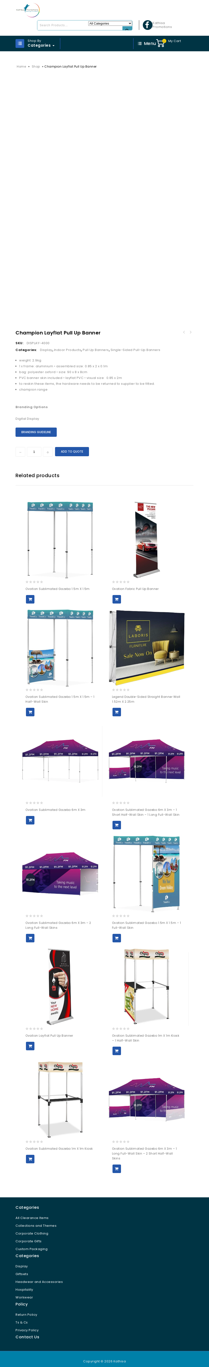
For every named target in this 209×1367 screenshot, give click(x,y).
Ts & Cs (22, 1316)
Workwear (24, 1291)
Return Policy (26, 1308)
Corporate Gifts (29, 1235)
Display (46, 344)
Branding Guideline (36, 426)
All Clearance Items (32, 1212)
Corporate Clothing (32, 1227)
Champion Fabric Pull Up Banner (184, 326)
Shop (36, 66)
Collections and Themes (36, 1220)
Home (21, 66)
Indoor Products (67, 344)
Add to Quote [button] (30, 593)
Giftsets (22, 1268)
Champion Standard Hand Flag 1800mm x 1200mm (190, 326)
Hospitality (24, 1283)
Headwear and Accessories (39, 1276)
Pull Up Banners (96, 344)
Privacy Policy (27, 1324)
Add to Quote (72, 446)
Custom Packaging (32, 1243)
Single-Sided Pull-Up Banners (136, 344)
